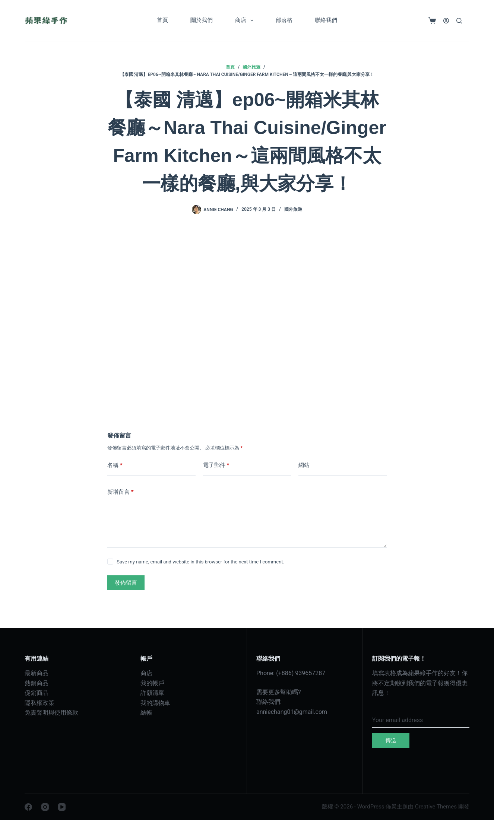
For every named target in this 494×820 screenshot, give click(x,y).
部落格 (284, 20)
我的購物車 (155, 702)
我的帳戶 (152, 683)
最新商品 (36, 673)
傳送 (390, 740)
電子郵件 (216, 465)
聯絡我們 (326, 20)
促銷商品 (36, 692)
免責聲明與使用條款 (51, 712)
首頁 (162, 20)
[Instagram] (45, 807)
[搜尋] (459, 20)
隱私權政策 (39, 702)
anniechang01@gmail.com (291, 711)
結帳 (146, 712)
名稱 (115, 465)
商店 (245, 20)
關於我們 (201, 20)
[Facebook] (28, 807)
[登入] (446, 20)
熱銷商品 (36, 683)
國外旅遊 (293, 209)
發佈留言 (126, 582)
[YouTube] (62, 807)
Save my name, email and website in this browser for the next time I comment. (200, 562)
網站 (304, 465)
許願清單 (152, 692)
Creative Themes (436, 806)
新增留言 (120, 492)
